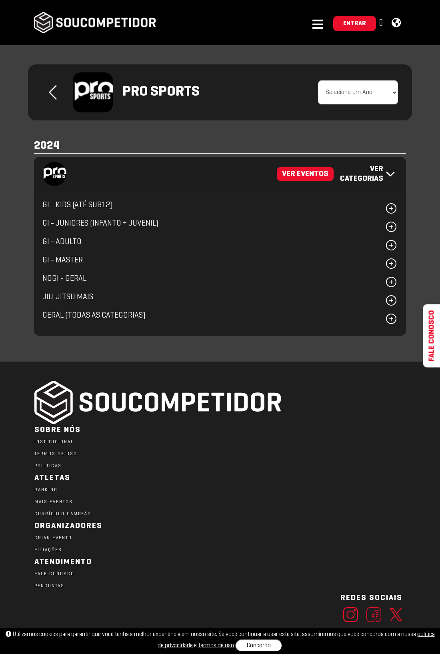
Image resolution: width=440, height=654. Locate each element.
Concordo (259, 645)
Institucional (54, 442)
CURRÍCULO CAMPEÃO (62, 514)
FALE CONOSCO (54, 574)
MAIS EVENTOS (53, 502)
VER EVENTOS (305, 174)
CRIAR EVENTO (53, 538)
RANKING (46, 490)
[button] (382, 23)
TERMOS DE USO (55, 454)
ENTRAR (354, 23)
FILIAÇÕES (48, 550)
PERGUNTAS (49, 586)
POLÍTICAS (48, 466)
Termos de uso (216, 645)
